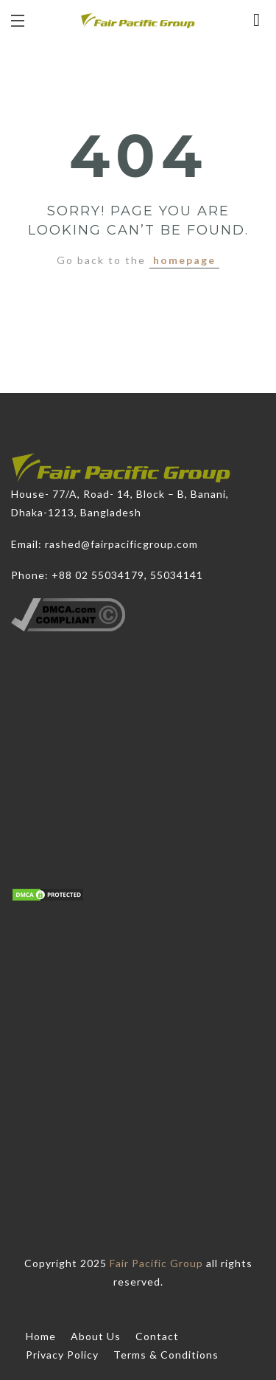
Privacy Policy (62, 1354)
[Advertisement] (138, 1041)
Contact (157, 1336)
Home (41, 1336)
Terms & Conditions (166, 1354)
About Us (96, 1336)
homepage (184, 260)
